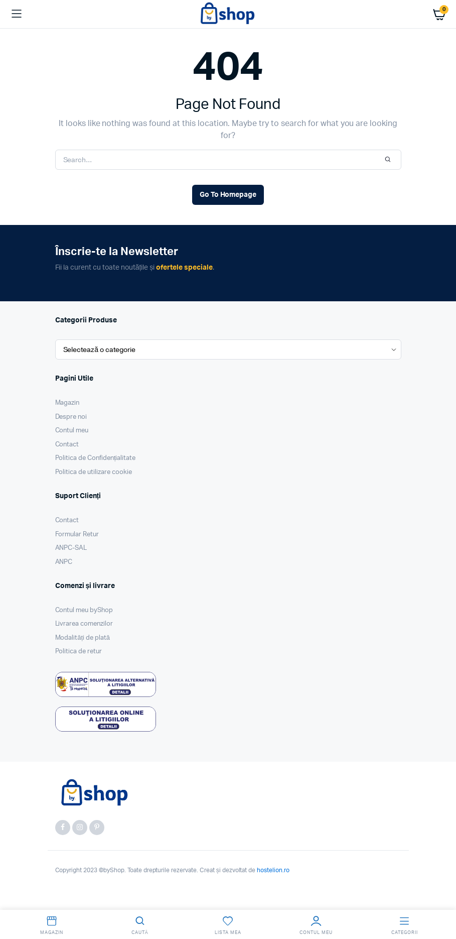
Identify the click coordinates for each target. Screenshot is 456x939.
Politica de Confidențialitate (95, 458)
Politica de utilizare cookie (93, 472)
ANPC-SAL (71, 548)
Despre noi (71, 417)
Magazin (67, 403)
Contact (67, 444)
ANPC (64, 562)
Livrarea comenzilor (84, 624)
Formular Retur (77, 534)
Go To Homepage (228, 194)
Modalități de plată (82, 638)
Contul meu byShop (84, 610)
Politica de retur (78, 651)
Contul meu (72, 430)
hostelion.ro (273, 870)
